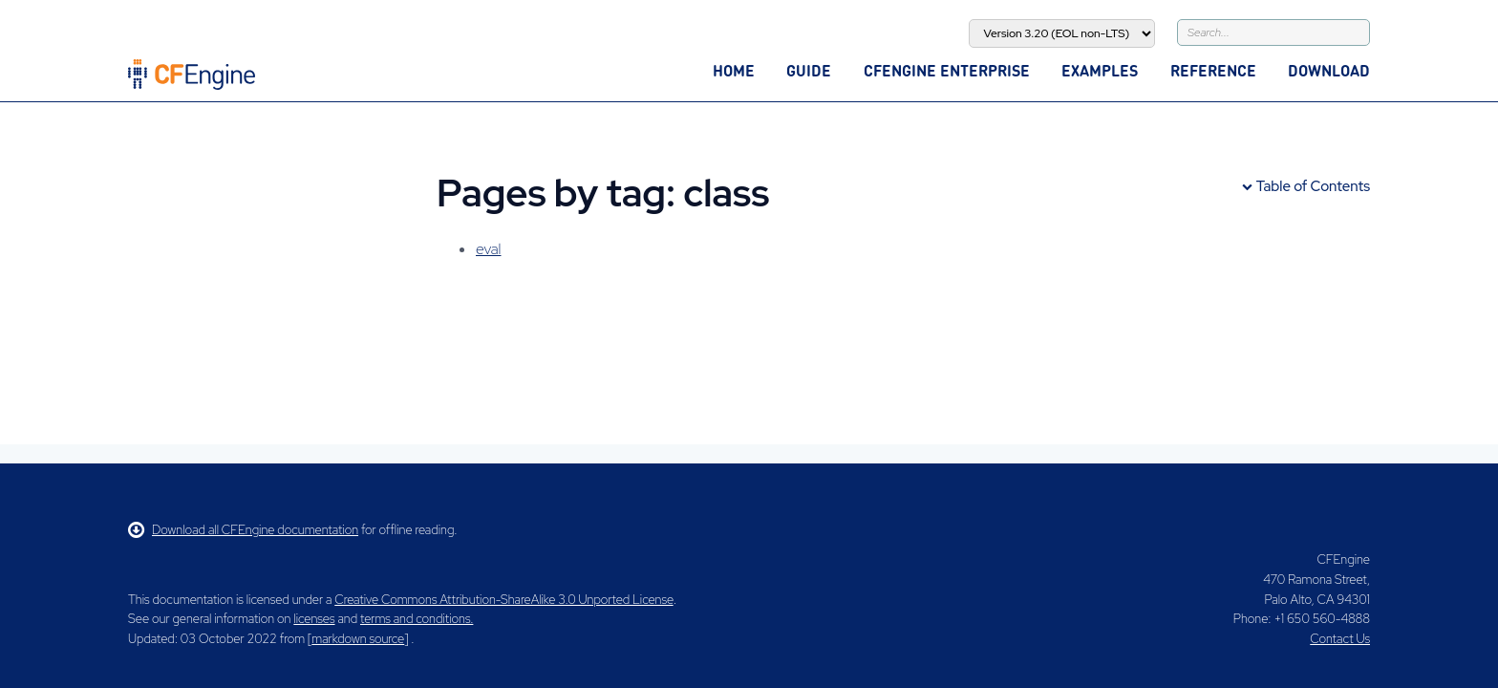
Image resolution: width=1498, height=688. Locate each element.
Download (1329, 70)
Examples (1099, 70)
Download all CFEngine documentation (243, 530)
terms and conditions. (416, 619)
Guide (808, 70)
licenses (313, 619)
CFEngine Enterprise (947, 70)
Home (734, 70)
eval (489, 249)
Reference (1213, 70)
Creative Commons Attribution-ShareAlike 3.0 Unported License (503, 599)
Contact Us (1340, 639)
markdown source (357, 639)
